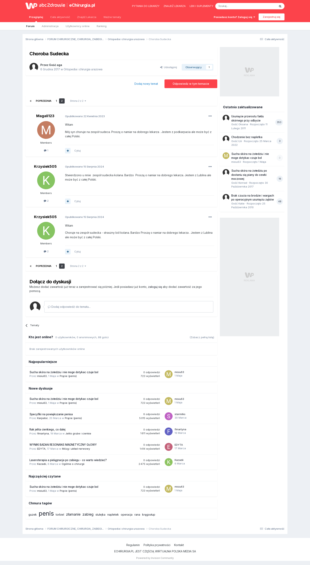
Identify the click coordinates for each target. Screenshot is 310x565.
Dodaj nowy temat (146, 83)
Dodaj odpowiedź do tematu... (69, 306)
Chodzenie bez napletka (246, 137)
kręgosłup (148, 514)
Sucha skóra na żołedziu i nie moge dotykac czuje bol (63, 372)
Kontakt (179, 545)
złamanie (73, 514)
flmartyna (43, 433)
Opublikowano (85, 116)
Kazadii (41, 463)
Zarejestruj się (271, 16)
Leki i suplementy (201, 6)
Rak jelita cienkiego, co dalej (47, 429)
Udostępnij (168, 67)
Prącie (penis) (68, 376)
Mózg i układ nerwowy (76, 448)
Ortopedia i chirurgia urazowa (83, 69)
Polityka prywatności (157, 545)
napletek (113, 514)
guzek (32, 514)
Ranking (102, 26)
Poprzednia (43, 100)
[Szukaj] (235, 6)
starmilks (180, 414)
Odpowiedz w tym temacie (191, 83)
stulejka (100, 514)
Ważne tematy (112, 17)
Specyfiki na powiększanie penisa (51, 414)
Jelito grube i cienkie (78, 433)
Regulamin (133, 545)
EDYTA (41, 448)
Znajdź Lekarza (86, 17)
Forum (30, 26)
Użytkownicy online (78, 26)
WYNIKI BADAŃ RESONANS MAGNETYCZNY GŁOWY (63, 444)
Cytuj (77, 150)
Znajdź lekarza (175, 6)
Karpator (42, 418)
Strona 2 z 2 (78, 100)
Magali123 (45, 116)
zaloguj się (155, 286)
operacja (126, 514)
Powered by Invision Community (155, 558)
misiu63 (42, 376)
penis (46, 513)
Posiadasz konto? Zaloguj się (234, 17)
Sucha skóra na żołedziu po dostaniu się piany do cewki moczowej (249, 174)
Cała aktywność (60, 17)
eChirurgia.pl (82, 5)
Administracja (50, 26)
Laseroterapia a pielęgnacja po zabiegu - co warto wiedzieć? (68, 460)
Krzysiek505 (45, 166)
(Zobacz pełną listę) (202, 337)
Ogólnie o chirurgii (73, 463)
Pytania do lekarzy (146, 6)
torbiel (60, 514)
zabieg (88, 514)
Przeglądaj (36, 18)
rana (137, 514)
